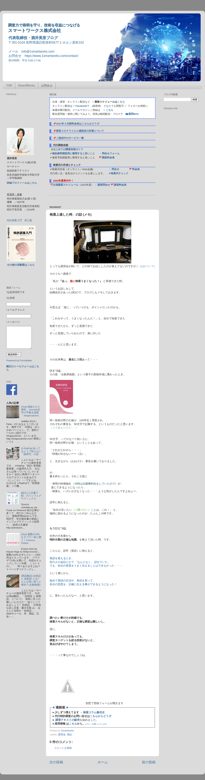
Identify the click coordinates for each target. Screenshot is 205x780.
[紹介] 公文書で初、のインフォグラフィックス (31, 496)
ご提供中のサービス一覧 (70, 138)
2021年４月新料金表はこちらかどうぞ (77, 123)
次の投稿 (56, 762)
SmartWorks (26, 85)
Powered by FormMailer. (19, 360)
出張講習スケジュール (65, 185)
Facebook (81, 106)
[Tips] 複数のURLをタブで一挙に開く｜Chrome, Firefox (31, 538)
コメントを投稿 (63, 748)
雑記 (69, 734)
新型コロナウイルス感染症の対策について (80, 131)
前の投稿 (149, 762)
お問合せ (47, 85)
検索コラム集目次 (94, 712)
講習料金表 (120, 185)
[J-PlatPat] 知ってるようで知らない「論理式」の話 (31, 451)
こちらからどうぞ (100, 716)
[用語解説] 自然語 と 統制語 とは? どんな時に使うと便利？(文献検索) (31, 580)
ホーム (102, 762)
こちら (121, 101)
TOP (9, 85)
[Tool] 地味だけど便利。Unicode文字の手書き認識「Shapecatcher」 (31, 411)
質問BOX (133, 114)
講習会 (62, 734)
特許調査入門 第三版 (19, 220)
